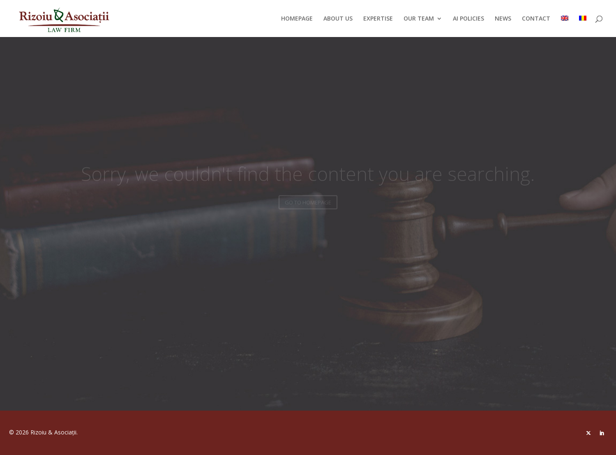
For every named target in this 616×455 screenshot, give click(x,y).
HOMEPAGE (297, 19)
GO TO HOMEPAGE (308, 205)
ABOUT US (338, 19)
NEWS (503, 19)
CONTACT (536, 19)
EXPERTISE (378, 19)
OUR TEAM (419, 19)
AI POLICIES (468, 19)
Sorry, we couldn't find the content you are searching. (308, 176)
